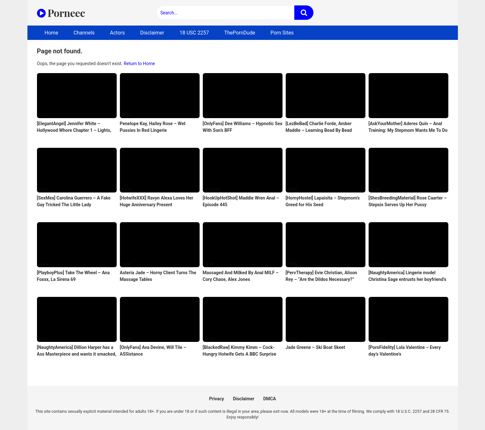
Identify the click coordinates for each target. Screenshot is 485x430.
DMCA (269, 398)
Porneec (61, 12)
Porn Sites (282, 33)
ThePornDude (239, 33)
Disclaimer (152, 33)
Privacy (216, 398)
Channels (84, 33)
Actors (117, 33)
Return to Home (139, 63)
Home (51, 33)
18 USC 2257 (194, 33)
